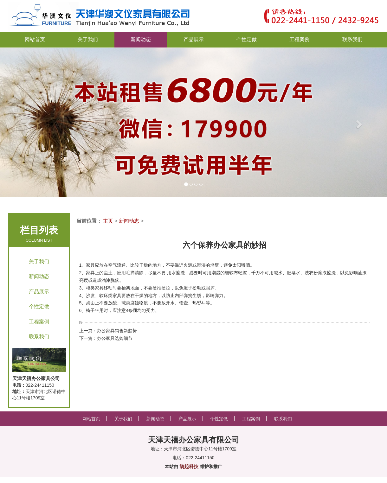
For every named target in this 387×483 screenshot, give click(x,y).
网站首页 (35, 39)
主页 (108, 221)
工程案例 (39, 321)
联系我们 (39, 336)
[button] (19, 122)
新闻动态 (39, 276)
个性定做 (39, 306)
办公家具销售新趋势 (117, 330)
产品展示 (39, 291)
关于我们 (39, 261)
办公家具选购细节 (114, 338)
